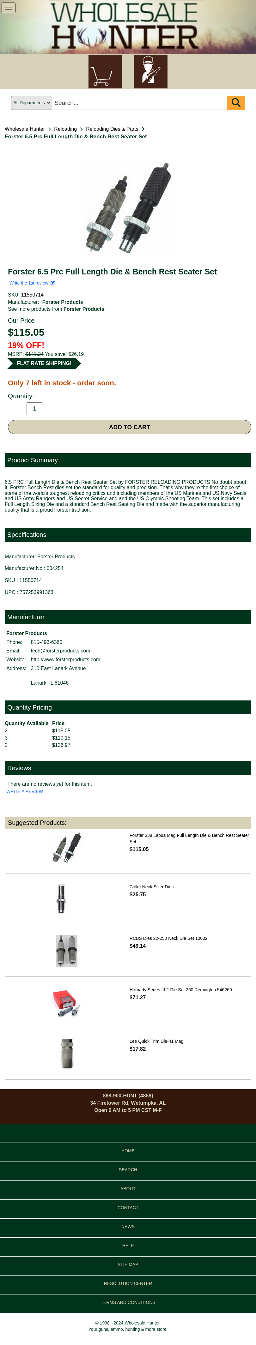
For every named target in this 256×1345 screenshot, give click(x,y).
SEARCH (128, 1169)
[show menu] (8, 8)
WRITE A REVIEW (24, 791)
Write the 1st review (32, 282)
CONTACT (128, 1207)
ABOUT (128, 1188)
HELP (128, 1245)
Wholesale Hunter (25, 129)
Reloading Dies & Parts (112, 129)
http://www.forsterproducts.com (66, 659)
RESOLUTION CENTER (128, 1283)
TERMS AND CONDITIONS (128, 1302)
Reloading (65, 129)
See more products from (56, 309)
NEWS (128, 1226)
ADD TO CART (129, 427)
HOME (128, 1150)
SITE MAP (128, 1264)
